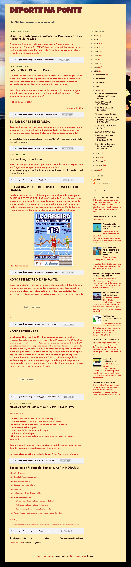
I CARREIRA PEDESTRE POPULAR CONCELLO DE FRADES (107, 120)
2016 (95, 63)
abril (98, 153)
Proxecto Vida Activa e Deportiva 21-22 (111, 226)
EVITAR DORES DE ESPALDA (30, 121)
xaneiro (99, 165)
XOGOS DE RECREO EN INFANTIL (34, 279)
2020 (96, 47)
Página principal (100, 190)
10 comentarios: (52, 114)
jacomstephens (61, 556)
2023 (96, 36)
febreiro (100, 161)
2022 (96, 40)
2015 (95, 67)
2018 (95, 55)
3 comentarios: (53, 397)
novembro (101, 79)
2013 (95, 170)
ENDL (98, 180)
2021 (95, 44)
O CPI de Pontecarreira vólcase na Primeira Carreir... (106, 96)
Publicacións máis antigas (71, 538)
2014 (95, 71)
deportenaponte (102, 183)
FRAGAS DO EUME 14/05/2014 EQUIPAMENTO (42, 407)
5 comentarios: (52, 148)
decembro (101, 75)
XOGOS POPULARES (24, 331)
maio (98, 90)
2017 (95, 59)
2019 (95, 51)
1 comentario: (49, 60)
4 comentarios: (51, 180)
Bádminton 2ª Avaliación (104, 383)
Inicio (47, 538)
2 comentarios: (52, 272)
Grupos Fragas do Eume (26, 159)
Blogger (90, 556)
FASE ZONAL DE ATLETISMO (30, 70)
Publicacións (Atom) (32, 543)
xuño (98, 87)
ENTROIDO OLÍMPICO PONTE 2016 (112, 318)
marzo (99, 157)
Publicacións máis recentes (22, 538)
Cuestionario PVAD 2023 (104, 217)
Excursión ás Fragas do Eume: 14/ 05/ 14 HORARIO (44, 468)
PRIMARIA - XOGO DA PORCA (107, 340)
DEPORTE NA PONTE (45, 11)
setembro (100, 83)
